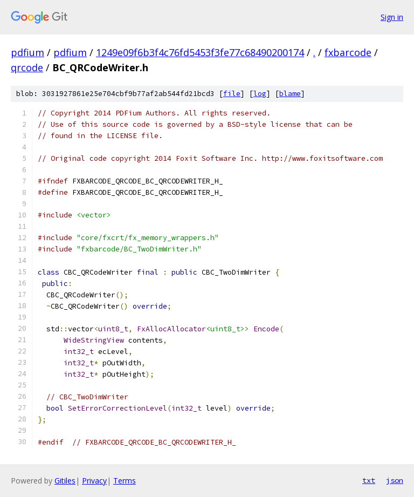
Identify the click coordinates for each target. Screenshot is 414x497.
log (259, 93)
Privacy (94, 480)
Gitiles (64, 480)
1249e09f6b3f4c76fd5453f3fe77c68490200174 (200, 52)
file (231, 93)
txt (368, 480)
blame (290, 93)
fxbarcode (348, 52)
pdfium (27, 52)
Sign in (392, 17)
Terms (124, 480)
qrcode (27, 67)
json (394, 480)
